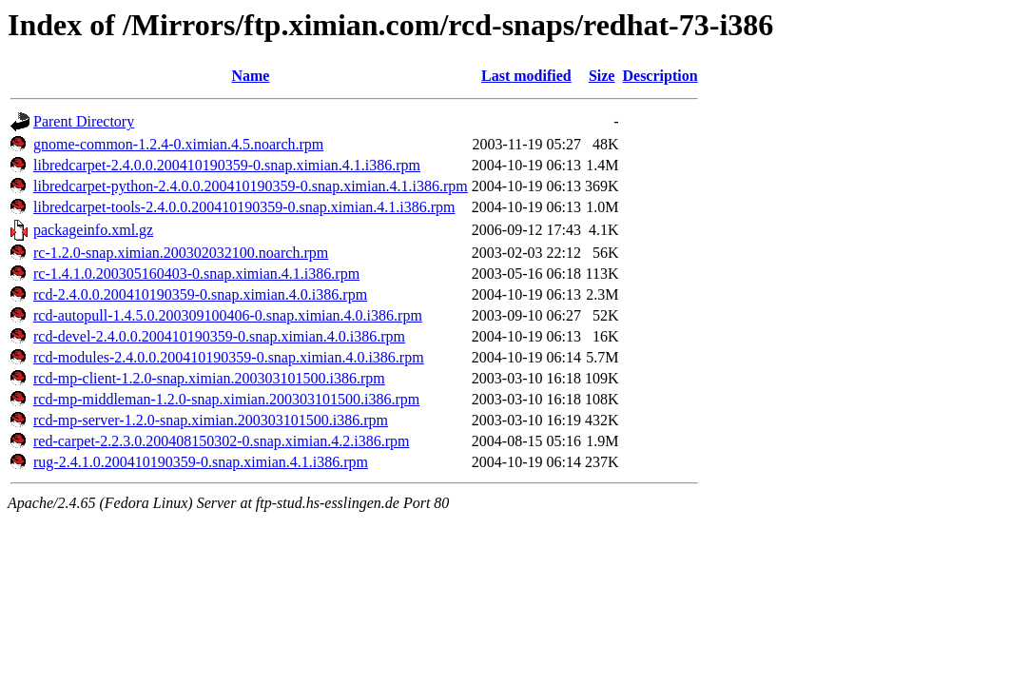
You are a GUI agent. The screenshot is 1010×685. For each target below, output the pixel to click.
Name (250, 76)
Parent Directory (83, 121)
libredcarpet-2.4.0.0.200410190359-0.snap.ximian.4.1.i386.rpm (226, 165)
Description (659, 76)
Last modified (526, 76)
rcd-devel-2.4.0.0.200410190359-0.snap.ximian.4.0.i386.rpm (219, 336)
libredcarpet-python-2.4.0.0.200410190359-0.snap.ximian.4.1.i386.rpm (250, 186)
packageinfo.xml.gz (93, 230)
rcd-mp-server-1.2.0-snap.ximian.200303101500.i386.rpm (210, 420)
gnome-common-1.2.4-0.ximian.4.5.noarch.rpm (178, 144)
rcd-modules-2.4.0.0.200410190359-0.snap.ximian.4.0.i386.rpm (228, 357)
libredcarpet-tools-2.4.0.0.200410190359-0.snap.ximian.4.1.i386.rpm (244, 207)
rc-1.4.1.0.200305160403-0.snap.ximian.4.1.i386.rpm (196, 273)
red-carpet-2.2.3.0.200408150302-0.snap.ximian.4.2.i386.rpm (221, 441)
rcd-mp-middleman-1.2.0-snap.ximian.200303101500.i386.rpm (226, 399)
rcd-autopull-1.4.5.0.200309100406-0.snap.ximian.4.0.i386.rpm (227, 315)
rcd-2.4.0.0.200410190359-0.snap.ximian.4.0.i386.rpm (200, 294)
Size (602, 76)
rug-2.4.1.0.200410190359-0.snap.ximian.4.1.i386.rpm (200, 462)
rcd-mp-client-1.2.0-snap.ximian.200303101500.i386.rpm (209, 378)
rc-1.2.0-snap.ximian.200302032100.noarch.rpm (180, 253)
